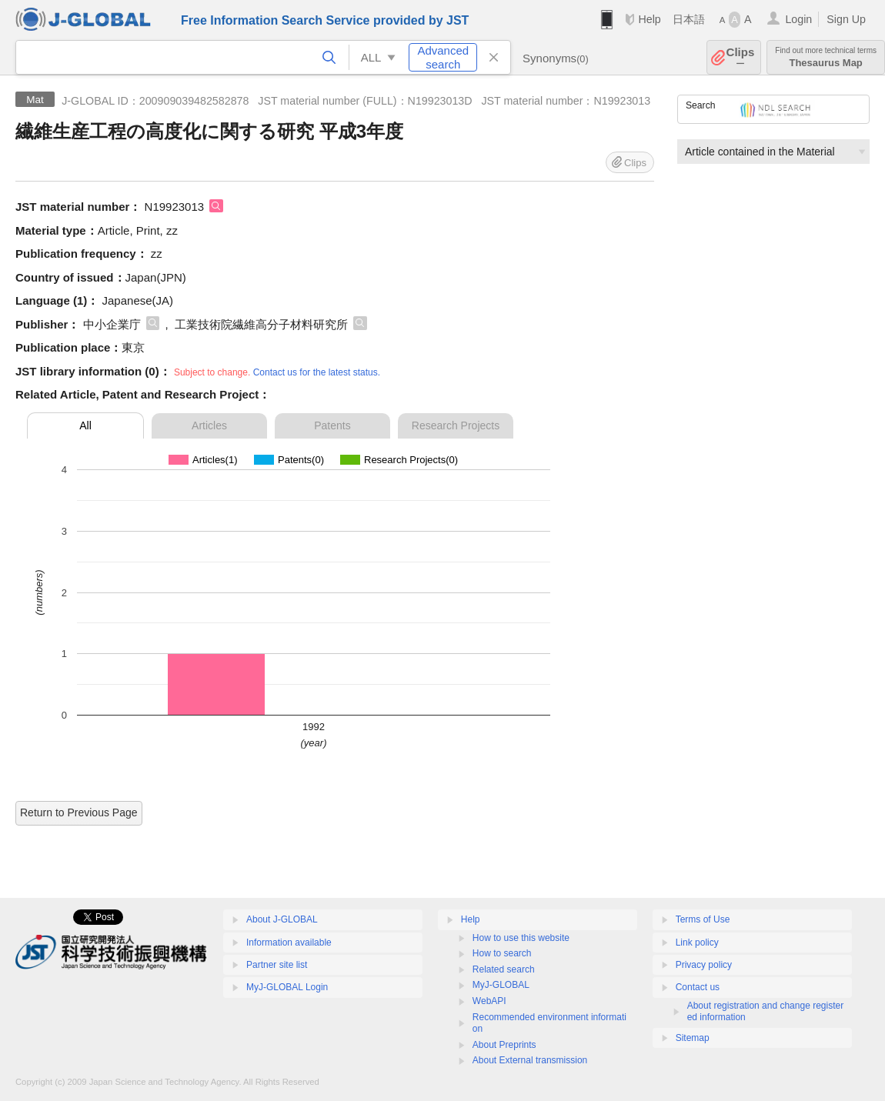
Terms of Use (703, 919)
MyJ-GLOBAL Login (287, 987)
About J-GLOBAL (282, 919)
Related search (504, 969)
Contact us (698, 987)
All (85, 425)
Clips (740, 57)
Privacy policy (704, 964)
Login (798, 19)
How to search (502, 953)
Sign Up (846, 19)
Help (649, 19)
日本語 (689, 19)
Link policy (697, 942)
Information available (289, 942)
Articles (209, 425)
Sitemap (693, 1038)
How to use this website (521, 938)
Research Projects (455, 425)
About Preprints (504, 1044)
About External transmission (530, 1060)
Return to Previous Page (79, 812)
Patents (332, 425)
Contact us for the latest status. (316, 372)
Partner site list (276, 964)
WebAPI (489, 1001)
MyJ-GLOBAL (501, 984)
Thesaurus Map (826, 57)
